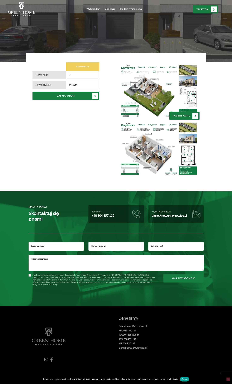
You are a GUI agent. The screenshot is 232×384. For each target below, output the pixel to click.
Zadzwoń (202, 9)
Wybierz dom (93, 9)
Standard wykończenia (130, 9)
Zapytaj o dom (66, 96)
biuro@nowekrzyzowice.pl (169, 215)
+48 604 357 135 (103, 215)
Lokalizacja (109, 9)
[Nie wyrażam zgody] (228, 379)
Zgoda (185, 379)
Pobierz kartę (181, 115)
